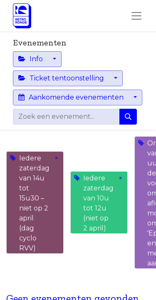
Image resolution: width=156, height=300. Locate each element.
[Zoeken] (128, 117)
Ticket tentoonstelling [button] (62, 78)
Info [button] (31, 59)
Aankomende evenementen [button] (71, 97)
